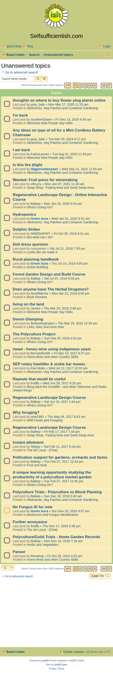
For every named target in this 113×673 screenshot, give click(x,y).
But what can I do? (40, 237)
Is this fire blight (27, 165)
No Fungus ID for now (32, 507)
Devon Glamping (28, 319)
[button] (67, 85)
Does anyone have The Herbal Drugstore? (51, 289)
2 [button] (80, 85)
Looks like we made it (42, 252)
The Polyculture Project (34, 334)
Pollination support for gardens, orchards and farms (60, 457)
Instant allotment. (28, 442)
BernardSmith (40, 353)
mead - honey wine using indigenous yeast (51, 349)
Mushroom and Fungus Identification (52, 514)
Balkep (36, 203)
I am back (21, 150)
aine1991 (37, 416)
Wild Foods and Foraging (45, 420)
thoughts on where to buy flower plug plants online (59, 100)
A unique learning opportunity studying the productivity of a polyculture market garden (52, 474)
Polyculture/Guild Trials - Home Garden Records (56, 537)
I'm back (20, 115)
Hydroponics (24, 214)
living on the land (28, 304)
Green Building (37, 267)
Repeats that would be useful (39, 379)
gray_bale (38, 104)
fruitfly (35, 383)
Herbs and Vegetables (42, 544)
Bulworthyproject (42, 323)
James (35, 308)
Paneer (19, 552)
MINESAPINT (40, 233)
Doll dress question (30, 244)
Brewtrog (37, 556)
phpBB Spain (60, 664)
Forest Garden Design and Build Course (49, 274)
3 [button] (85, 85)
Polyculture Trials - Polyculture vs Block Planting (57, 492)
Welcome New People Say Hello (50, 123)
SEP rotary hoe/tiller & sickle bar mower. (49, 364)
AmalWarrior (39, 293)
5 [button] (95, 85)
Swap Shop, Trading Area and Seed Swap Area (60, 187)
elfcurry (36, 184)
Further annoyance (30, 522)
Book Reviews (37, 297)
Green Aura (39, 218)
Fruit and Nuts (37, 465)
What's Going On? (40, 207)
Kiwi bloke (38, 368)
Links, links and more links (45, 327)
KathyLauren (40, 154)
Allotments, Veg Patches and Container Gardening (62, 108)
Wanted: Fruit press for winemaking (45, 180)
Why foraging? (26, 412)
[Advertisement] (56, 613)
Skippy (35, 446)
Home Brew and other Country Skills (52, 357)
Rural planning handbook (36, 259)
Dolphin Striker (26, 229)
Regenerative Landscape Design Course (49, 397)
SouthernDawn (41, 119)
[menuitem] (28, 46)
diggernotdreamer (44, 169)
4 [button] (90, 85)
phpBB (45, 660)
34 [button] (103, 85)
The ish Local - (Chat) (42, 450)
